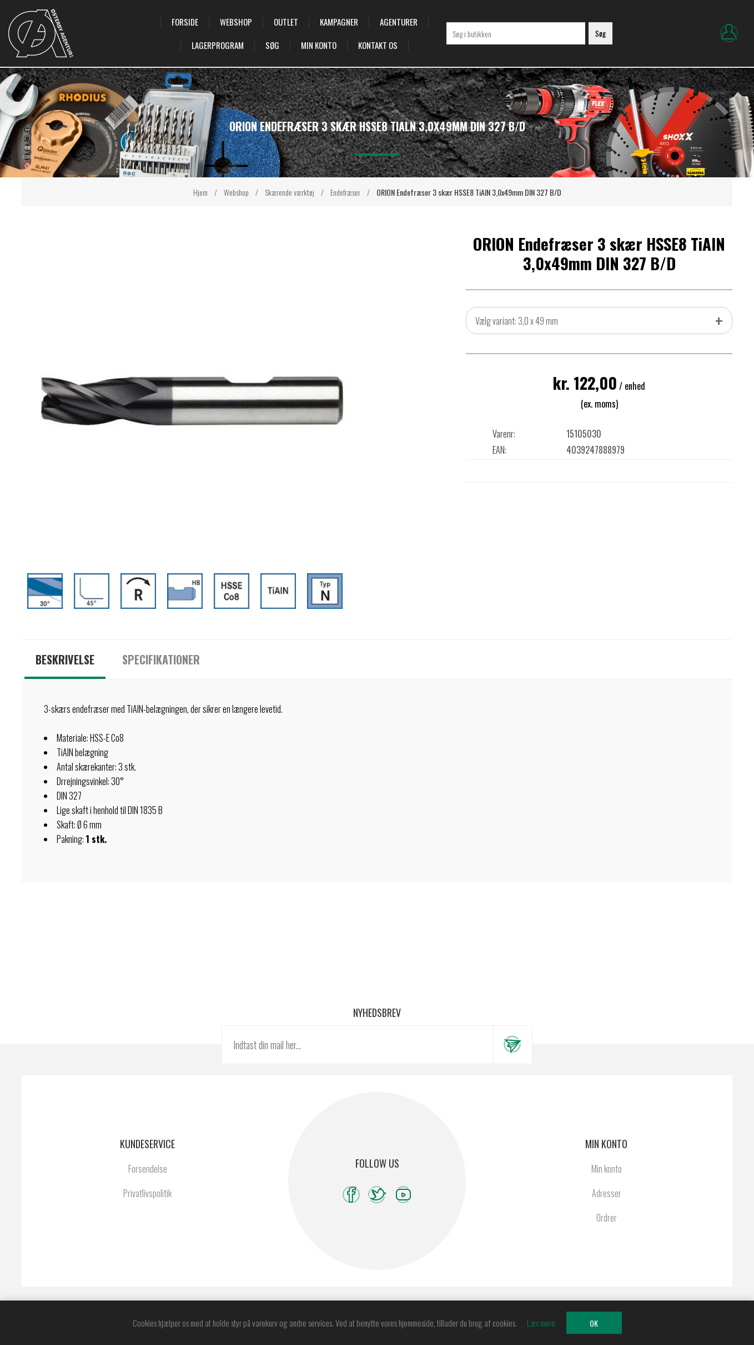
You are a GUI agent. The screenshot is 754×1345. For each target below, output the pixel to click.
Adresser (606, 1205)
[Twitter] (377, 1206)
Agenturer (399, 28)
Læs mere (541, 1322)
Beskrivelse (65, 671)
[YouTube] (403, 1206)
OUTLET (286, 28)
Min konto (318, 51)
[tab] (64, 671)
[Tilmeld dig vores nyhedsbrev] (357, 1056)
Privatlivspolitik (147, 1205)
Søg (272, 51)
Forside (185, 28)
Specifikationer (161, 671)
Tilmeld (512, 1056)
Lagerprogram (218, 51)
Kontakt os (378, 51)
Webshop (236, 28)
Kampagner (339, 28)
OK (594, 1323)
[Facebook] (351, 1206)
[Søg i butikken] (515, 39)
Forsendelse (147, 1180)
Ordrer (606, 1229)
